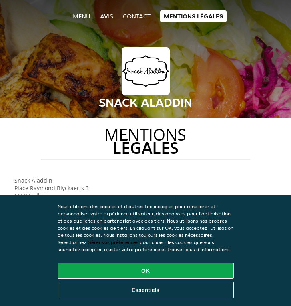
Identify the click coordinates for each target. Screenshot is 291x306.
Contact (137, 16)
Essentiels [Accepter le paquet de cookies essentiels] (145, 290)
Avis (106, 16)
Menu (81, 16)
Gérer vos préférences (113, 242)
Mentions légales (193, 16)
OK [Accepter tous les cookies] (145, 271)
